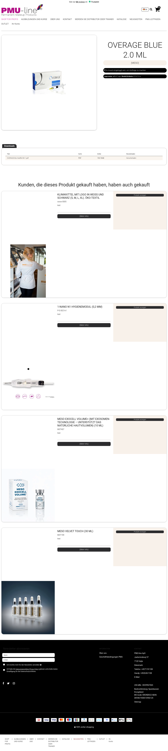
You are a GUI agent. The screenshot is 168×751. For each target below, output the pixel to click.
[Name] (28, 655)
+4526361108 (146, 673)
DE (145, 9)
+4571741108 (147, 669)
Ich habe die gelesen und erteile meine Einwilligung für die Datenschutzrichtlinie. (32, 670)
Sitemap (137, 702)
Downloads (9, 146)
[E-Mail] (28, 660)
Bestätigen (9, 676)
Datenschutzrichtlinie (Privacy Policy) (27, 669)
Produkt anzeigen (140, 195)
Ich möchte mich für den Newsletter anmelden (33, 664)
